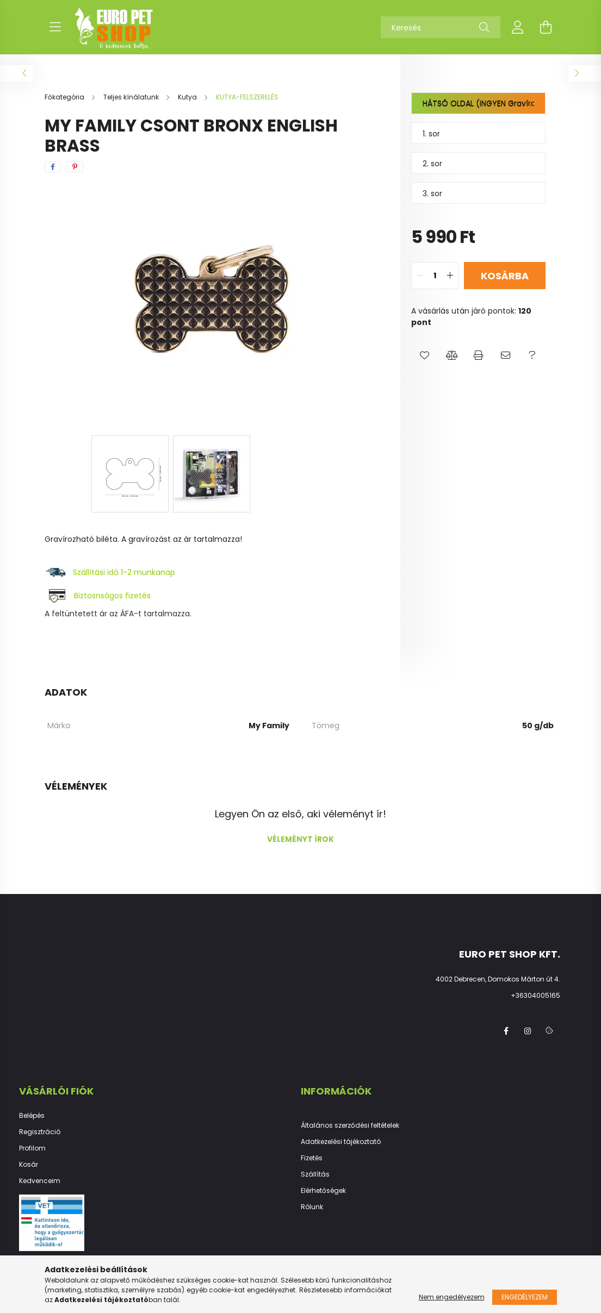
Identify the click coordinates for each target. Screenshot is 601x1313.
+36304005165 (535, 995)
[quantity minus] (420, 275)
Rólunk (312, 1207)
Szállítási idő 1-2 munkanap (125, 572)
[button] (424, 355)
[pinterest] (74, 166)
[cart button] (546, 27)
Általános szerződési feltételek (350, 1125)
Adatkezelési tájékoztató (341, 1142)
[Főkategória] (65, 97)
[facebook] (53, 166)
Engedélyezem (524, 1297)
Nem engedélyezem (452, 1297)
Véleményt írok (300, 839)
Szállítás (315, 1174)
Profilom (32, 1148)
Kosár (28, 1164)
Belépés (32, 1116)
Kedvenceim (39, 1181)
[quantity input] (435, 275)
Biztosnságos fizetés (112, 595)
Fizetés (312, 1158)
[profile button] (518, 27)
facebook (506, 1031)
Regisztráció (39, 1132)
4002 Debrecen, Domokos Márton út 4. (498, 979)
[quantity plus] (450, 275)
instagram (527, 1031)
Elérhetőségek (323, 1191)
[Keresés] (440, 27)
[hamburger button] (55, 27)
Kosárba (505, 276)
